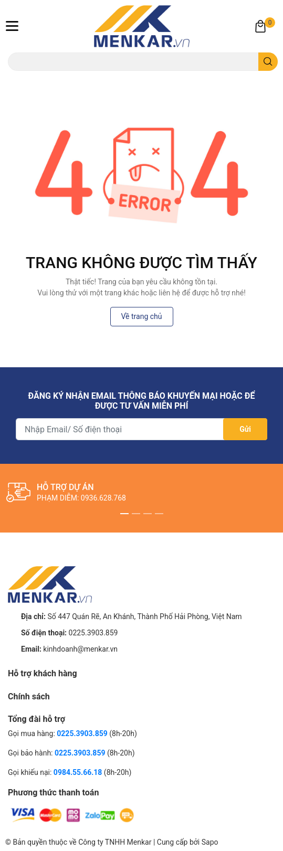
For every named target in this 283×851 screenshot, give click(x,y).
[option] (141, 493)
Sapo (210, 842)
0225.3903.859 (93, 633)
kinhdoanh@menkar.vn (80, 649)
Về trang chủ (141, 316)
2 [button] (136, 513)
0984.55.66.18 (79, 772)
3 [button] (147, 513)
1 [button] (124, 513)
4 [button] (159, 513)
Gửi (245, 429)
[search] (268, 61)
